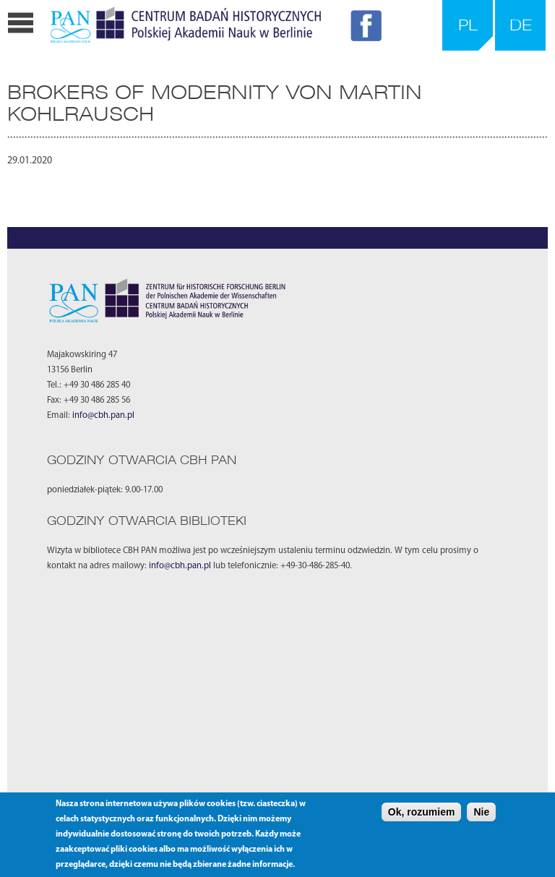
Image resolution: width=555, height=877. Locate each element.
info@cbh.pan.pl (103, 415)
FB (368, 28)
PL (468, 25)
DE (520, 25)
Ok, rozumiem (421, 812)
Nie (481, 812)
